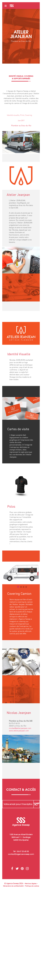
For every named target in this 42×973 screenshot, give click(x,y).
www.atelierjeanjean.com (19, 731)
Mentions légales (31, 883)
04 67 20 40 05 (23, 851)
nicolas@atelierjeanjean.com (20, 729)
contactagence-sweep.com (21, 854)
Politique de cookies (32, 886)
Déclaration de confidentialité (13, 886)
